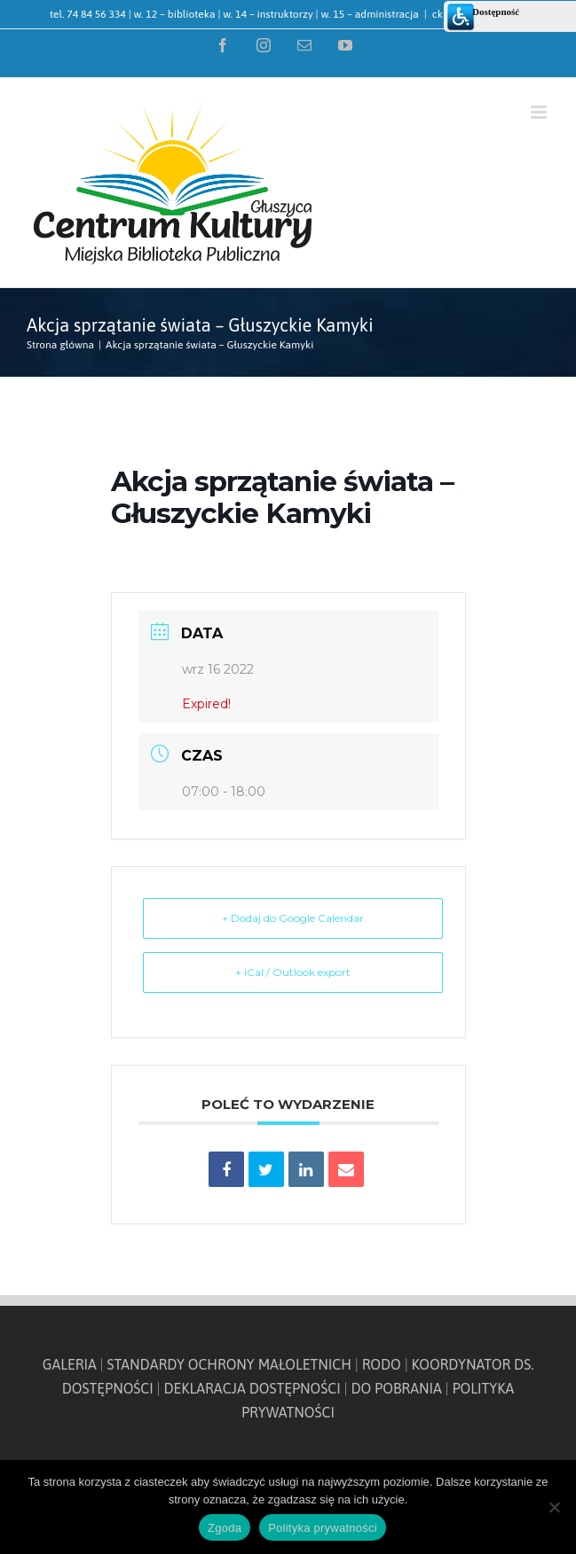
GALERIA (70, 1364)
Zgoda (224, 1527)
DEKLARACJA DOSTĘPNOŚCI (251, 1388)
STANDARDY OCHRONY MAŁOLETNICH (229, 1364)
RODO (381, 1364)
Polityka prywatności (322, 1527)
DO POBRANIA (396, 1388)
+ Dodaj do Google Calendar (293, 918)
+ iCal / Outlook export (293, 972)
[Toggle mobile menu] (540, 112)
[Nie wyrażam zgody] (554, 1507)
